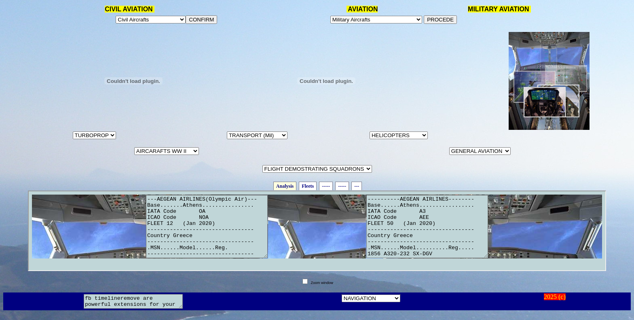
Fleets (308, 186)
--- (356, 186)
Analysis (285, 186)
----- (326, 186)
